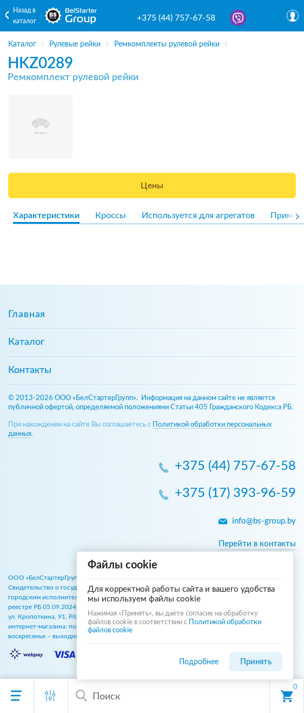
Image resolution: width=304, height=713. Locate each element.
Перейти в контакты (257, 544)
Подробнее (199, 662)
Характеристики (46, 215)
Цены (152, 185)
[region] (152, 40)
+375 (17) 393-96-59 (235, 494)
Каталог (26, 342)
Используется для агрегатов (198, 215)
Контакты (29, 370)
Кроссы (110, 215)
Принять (256, 662)
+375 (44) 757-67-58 (176, 18)
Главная (26, 314)
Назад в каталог (24, 15)
